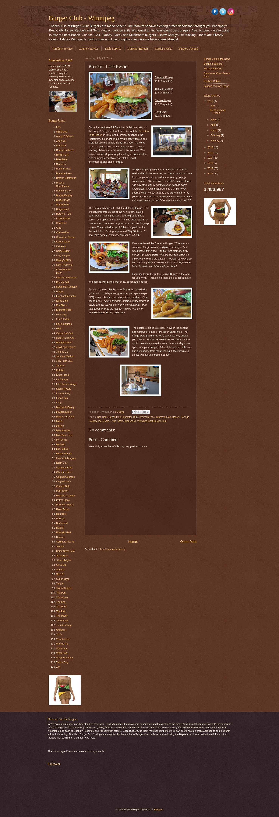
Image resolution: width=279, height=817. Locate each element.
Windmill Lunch (64, 657)
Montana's (61, 439)
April (213, 124)
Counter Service (88, 48)
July (212, 105)
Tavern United (63, 588)
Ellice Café (62, 300)
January (215, 140)
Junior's (60, 365)
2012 (211, 168)
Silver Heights (63, 560)
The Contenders (212, 68)
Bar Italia (61, 145)
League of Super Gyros (216, 86)
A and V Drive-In (65, 136)
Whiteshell (130, 420)
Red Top (60, 518)
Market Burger (64, 411)
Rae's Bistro (62, 509)
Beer (104, 417)
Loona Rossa (63, 388)
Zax (58, 666)
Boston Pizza (63, 168)
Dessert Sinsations (66, 277)
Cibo (58, 227)
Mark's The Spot (65, 416)
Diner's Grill (62, 282)
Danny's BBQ (63, 260)
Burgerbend (62, 209)
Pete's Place (63, 500)
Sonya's (60, 569)
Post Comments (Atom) (112, 549)
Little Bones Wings (66, 384)
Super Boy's (62, 578)
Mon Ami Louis (64, 435)
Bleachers (61, 159)
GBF (58, 328)
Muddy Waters (64, 453)
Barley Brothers (64, 150)
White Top (61, 653)
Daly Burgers (63, 255)
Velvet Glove (63, 639)
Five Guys (61, 314)
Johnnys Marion (64, 356)
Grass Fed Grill (64, 333)
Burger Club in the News (217, 58)
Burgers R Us (63, 213)
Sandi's (60, 546)
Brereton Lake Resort (167, 417)
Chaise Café (63, 218)
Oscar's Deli (62, 486)
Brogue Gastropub (66, 177)
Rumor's (60, 537)
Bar (99, 417)
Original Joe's (63, 481)
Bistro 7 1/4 (62, 154)
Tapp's (59, 583)
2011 (211, 173)
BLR (135, 417)
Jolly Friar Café (64, 360)
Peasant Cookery (65, 495)
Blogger (158, 809)
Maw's (59, 421)
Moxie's (60, 444)
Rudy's (60, 527)
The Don (60, 592)
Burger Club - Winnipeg (82, 18)
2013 (211, 163)
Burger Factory (64, 195)
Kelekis (60, 370)
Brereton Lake (147, 417)
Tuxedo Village (64, 625)
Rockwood (62, 523)
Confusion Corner (65, 237)
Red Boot (61, 513)
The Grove (62, 597)
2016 (211, 147)
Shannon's (62, 555)
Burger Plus (62, 204)
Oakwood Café (64, 467)
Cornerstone (63, 241)
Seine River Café (65, 551)
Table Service (113, 48)
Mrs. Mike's (62, 449)
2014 (211, 157)
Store (120, 420)
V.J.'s (59, 634)
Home (132, 542)
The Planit (61, 615)
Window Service (62, 48)
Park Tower (62, 490)
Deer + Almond (64, 264)
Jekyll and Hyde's (65, 347)
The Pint (60, 611)
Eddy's (59, 291)
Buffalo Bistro (63, 190)
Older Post (188, 542)
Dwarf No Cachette (66, 286)
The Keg (60, 602)
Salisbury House (65, 541)
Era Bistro (61, 305)
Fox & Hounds (64, 323)
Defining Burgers (213, 63)
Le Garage (62, 379)
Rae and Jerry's (64, 504)
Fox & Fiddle (63, 319)
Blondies (60, 164)
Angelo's (60, 141)
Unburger (61, 629)
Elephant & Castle (66, 296)
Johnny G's (62, 351)
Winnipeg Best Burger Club (152, 420)
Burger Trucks (163, 48)
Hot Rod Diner (64, 342)
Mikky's (60, 425)
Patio (113, 420)
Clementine (62, 232)
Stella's (60, 574)
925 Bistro (61, 131)
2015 (211, 152)
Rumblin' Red (63, 532)
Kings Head (62, 374)
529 (58, 126)
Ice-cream (103, 420)
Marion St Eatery (65, 407)
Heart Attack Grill (65, 337)
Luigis (59, 402)
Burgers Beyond (188, 48)
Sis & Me (61, 564)
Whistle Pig (62, 643)
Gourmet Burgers (137, 48)
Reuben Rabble (212, 81)
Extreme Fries (63, 309)
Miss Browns (63, 430)
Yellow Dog (62, 662)
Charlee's (61, 223)
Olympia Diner (64, 472)
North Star (61, 462)
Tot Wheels (62, 620)
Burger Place (63, 199)
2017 (211, 101)
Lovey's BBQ (63, 393)
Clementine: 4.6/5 (60, 60)
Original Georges (65, 476)
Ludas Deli (62, 398)
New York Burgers (66, 458)
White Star (62, 648)
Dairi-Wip (61, 246)
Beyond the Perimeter (120, 417)
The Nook (61, 606)
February (215, 135)
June (213, 119)
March (214, 130)
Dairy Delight (63, 250)
